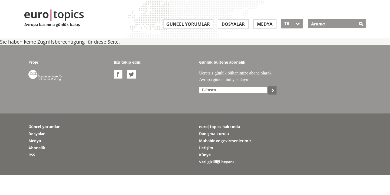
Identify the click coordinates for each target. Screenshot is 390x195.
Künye (205, 154)
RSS (31, 154)
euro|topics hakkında (219, 126)
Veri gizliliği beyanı (216, 161)
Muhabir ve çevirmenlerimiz (225, 140)
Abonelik (36, 147)
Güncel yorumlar (188, 24)
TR (292, 24)
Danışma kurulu (214, 133)
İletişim (206, 147)
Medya (264, 24)
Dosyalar (233, 24)
